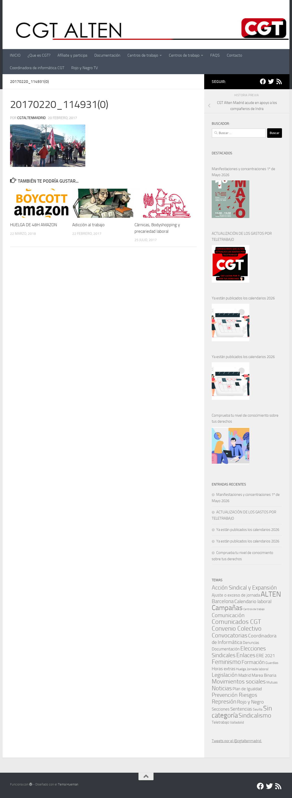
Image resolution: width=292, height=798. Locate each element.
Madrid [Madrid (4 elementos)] (244, 675)
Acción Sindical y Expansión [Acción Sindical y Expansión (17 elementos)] (244, 587)
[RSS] (279, 81)
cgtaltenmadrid (31, 118)
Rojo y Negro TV (84, 67)
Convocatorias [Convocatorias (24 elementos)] (229, 635)
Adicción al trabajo (88, 224)
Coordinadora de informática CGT (37, 67)
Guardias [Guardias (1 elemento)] (271, 663)
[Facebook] (263, 81)
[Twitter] (271, 81)
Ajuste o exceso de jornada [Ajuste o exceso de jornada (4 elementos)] (236, 595)
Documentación (107, 55)
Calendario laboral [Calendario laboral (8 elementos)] (252, 601)
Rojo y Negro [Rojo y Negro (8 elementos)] (250, 702)
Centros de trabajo (142, 55)
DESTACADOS (222, 153)
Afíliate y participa (72, 55)
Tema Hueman (68, 784)
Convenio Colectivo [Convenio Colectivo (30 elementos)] (236, 628)
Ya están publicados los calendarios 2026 (243, 298)
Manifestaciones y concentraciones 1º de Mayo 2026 (243, 172)
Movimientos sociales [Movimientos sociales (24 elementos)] (239, 681)
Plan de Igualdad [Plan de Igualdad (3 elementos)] (247, 689)
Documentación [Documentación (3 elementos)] (226, 649)
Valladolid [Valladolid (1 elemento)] (237, 722)
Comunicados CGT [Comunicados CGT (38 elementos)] (236, 622)
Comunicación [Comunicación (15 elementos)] (228, 615)
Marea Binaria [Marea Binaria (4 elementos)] (264, 675)
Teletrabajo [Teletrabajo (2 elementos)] (220, 722)
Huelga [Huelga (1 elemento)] (241, 669)
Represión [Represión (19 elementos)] (224, 701)
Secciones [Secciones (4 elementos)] (221, 709)
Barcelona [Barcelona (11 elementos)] (223, 601)
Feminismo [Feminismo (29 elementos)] (226, 661)
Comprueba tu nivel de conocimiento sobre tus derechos (245, 418)
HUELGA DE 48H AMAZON (33, 224)
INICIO (15, 55)
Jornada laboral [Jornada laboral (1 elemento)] (257, 669)
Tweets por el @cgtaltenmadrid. (237, 741)
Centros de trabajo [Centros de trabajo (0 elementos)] (254, 609)
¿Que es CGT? (39, 55)
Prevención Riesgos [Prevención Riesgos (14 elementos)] (234, 695)
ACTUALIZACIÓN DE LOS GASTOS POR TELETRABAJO (242, 236)
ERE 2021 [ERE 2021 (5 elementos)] (265, 655)
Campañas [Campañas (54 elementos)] (227, 608)
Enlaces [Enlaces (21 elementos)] (245, 655)
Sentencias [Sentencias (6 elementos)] (241, 709)
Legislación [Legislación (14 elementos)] (225, 674)
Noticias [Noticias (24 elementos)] (222, 688)
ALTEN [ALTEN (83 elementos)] (271, 594)
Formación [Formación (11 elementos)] (253, 662)
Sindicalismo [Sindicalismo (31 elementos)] (255, 715)
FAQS (215, 55)
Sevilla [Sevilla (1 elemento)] (257, 709)
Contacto (234, 55)
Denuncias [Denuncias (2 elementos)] (251, 642)
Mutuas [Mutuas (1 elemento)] (272, 682)
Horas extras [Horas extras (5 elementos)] (223, 668)
